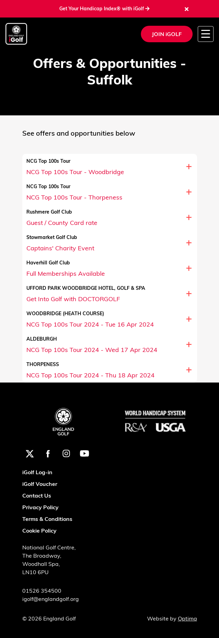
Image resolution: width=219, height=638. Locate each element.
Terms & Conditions (47, 518)
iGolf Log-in (37, 472)
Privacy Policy (40, 507)
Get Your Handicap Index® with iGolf (104, 8)
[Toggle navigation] (205, 34)
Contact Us (36, 495)
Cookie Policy (39, 530)
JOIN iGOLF (167, 34)
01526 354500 (41, 590)
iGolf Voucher (39, 483)
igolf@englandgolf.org (50, 598)
